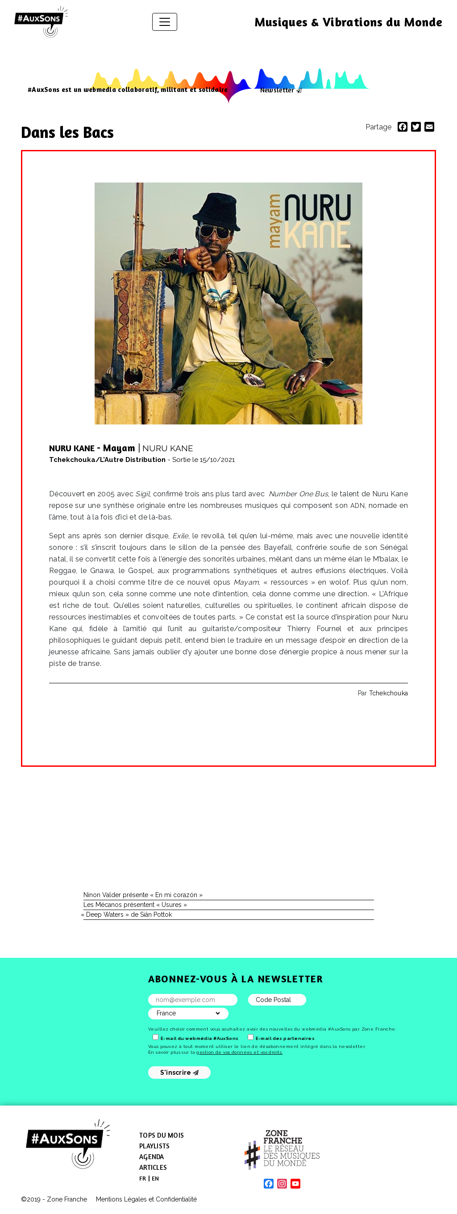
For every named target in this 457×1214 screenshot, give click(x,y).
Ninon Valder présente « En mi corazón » (143, 894)
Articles (153, 1167)
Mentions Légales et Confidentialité (146, 1199)
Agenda (151, 1156)
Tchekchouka (388, 693)
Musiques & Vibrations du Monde (348, 21)
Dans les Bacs (69, 131)
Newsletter (277, 89)
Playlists (154, 1146)
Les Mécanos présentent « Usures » (135, 904)
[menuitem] (142, 1178)
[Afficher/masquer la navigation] (164, 22)
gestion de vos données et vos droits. (239, 1052)
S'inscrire (179, 1072)
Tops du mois (161, 1135)
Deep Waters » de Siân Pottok (127, 914)
